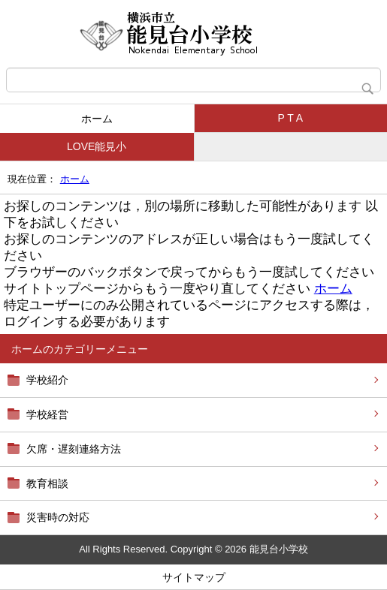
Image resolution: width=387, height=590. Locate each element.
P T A (290, 118)
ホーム (97, 119)
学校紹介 (47, 380)
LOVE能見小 (96, 146)
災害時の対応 (57, 517)
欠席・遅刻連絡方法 (73, 449)
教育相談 (47, 483)
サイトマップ (193, 577)
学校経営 (47, 414)
